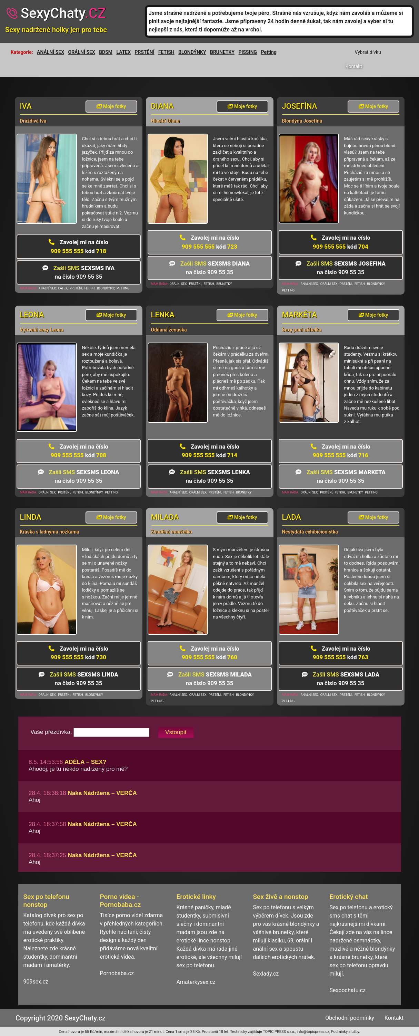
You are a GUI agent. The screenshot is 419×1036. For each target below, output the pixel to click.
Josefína (299, 106)
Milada (165, 517)
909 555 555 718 (78, 246)
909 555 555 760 (209, 653)
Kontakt (354, 66)
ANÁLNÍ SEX (50, 52)
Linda (30, 517)
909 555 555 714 (209, 451)
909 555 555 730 (78, 653)
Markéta (299, 314)
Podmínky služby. (345, 1031)
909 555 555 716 (340, 451)
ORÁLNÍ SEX (81, 52)
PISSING (248, 52)
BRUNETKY (222, 52)
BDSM (105, 52)
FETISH (166, 52)
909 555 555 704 (340, 242)
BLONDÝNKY (192, 52)
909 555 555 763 (340, 653)
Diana (162, 106)
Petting (269, 52)
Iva (26, 106)
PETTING (123, 288)
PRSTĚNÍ (144, 52)
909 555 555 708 (78, 451)
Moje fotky (111, 106)
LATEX (124, 52)
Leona (32, 314)
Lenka (162, 314)
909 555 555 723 (209, 242)
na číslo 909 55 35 (78, 272)
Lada (291, 517)
